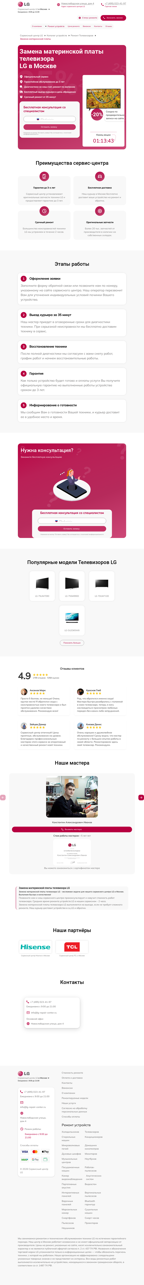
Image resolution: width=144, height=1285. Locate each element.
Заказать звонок (113, 17)
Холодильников (70, 1131)
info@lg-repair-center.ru (41, 1012)
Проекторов (91, 1223)
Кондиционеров (94, 1136)
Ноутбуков (90, 1158)
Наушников (68, 1228)
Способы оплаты (71, 1116)
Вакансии (87, 26)
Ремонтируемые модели (75, 1098)
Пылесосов (68, 1223)
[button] (141, 797)
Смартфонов (69, 1217)
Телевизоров (92, 1131)
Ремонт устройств (56, 26)
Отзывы (108, 26)
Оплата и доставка (72, 1077)
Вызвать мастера (71, 829)
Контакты (98, 26)
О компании (37, 26)
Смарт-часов (92, 1217)
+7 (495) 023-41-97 (115, 3)
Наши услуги (69, 1103)
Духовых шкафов (71, 1153)
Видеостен (90, 1184)
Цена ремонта (73, 26)
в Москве (44, 9)
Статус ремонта (87, 17)
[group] (35, 948)
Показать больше (72, 643)
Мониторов (91, 1153)
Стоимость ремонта (72, 1072)
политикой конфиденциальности (92, 534)
